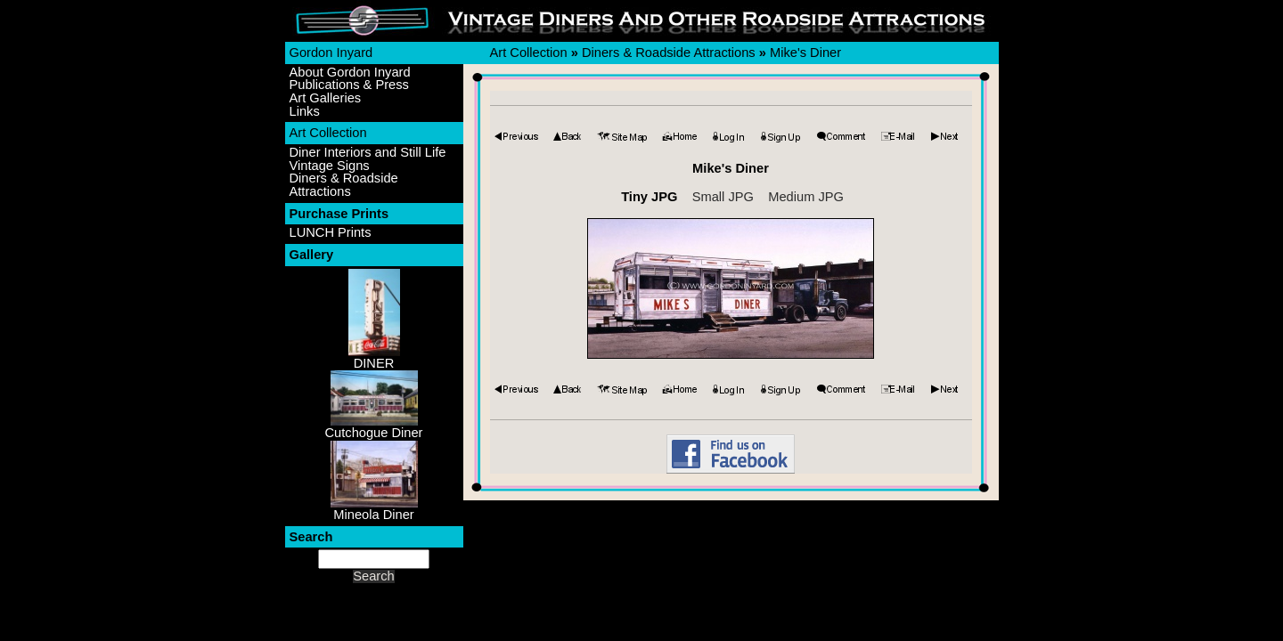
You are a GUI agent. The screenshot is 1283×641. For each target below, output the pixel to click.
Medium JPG (806, 197)
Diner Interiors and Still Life (368, 152)
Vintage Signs (330, 166)
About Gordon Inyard (350, 72)
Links (305, 111)
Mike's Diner (805, 52)
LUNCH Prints (331, 232)
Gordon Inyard (331, 52)
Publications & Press (349, 85)
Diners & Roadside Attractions (344, 185)
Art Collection (328, 133)
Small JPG (723, 197)
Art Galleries (326, 98)
